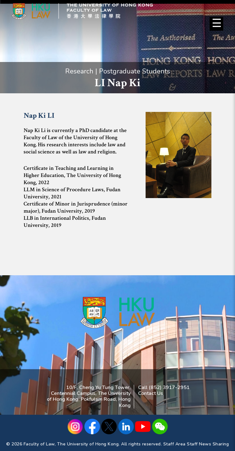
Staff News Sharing (208, 444)
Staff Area (174, 444)
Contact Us (150, 393)
